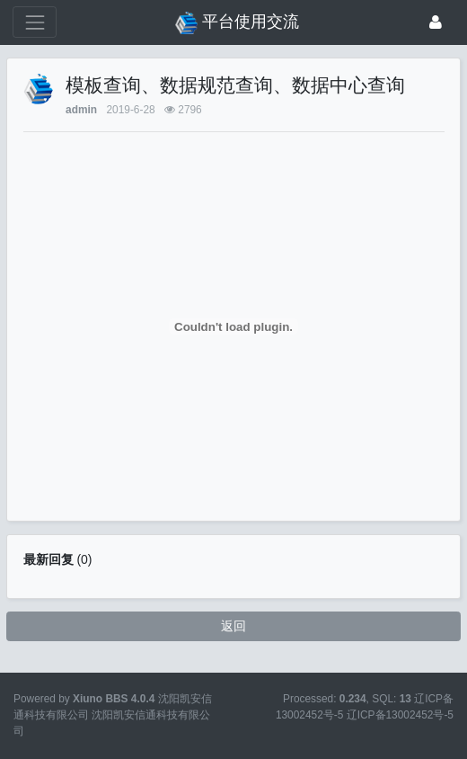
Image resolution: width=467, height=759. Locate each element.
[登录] (435, 22)
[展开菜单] (35, 22)
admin (81, 109)
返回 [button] (233, 626)
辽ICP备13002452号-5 (400, 715)
